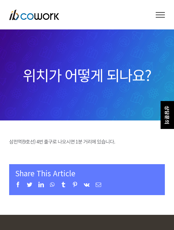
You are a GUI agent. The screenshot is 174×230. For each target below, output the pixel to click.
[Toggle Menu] (160, 15)
